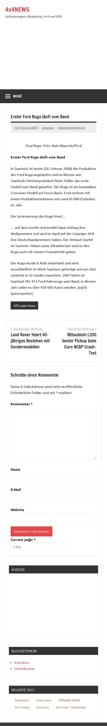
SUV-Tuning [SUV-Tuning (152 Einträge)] (22, 707)
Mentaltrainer (24, 668)
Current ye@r (23, 539)
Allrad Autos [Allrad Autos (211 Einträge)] (22, 700)
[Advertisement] (53, 56)
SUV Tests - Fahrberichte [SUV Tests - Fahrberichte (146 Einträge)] (71, 707)
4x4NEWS (17, 9)
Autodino (21, 662)
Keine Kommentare (71, 127)
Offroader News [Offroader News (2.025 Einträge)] (69, 700)
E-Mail (16, 489)
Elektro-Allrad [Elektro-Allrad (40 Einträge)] (43, 700)
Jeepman (47, 127)
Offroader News (24, 306)
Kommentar (22, 404)
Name (15, 469)
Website (17, 509)
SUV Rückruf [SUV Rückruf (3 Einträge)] (42, 707)
